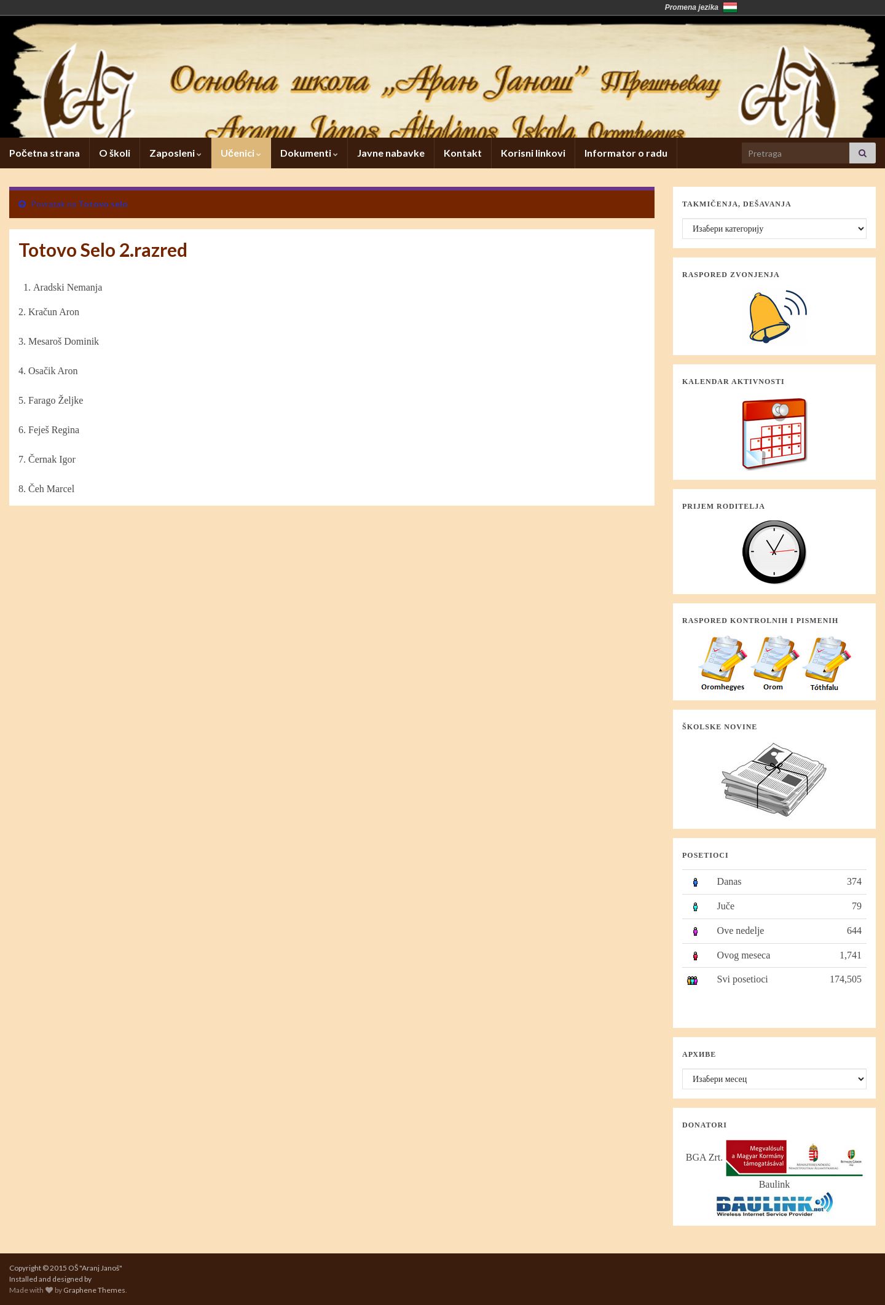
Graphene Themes (94, 1290)
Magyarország (730, 7)
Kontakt (463, 153)
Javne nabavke (391, 153)
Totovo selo (103, 203)
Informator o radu (625, 153)
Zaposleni (175, 153)
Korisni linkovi (533, 153)
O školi (114, 153)
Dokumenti (309, 153)
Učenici (241, 153)
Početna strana (44, 153)
